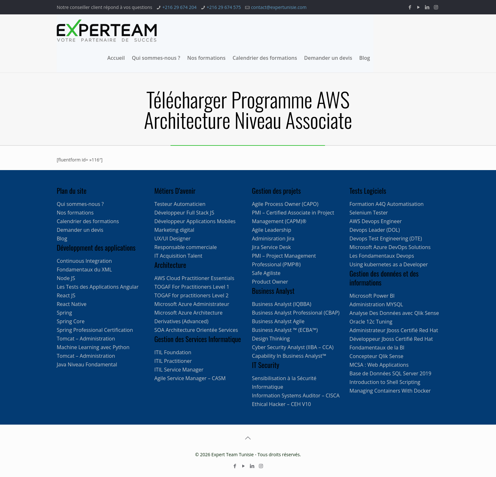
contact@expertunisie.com (279, 7)
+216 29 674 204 (179, 7)
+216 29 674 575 (224, 7)
